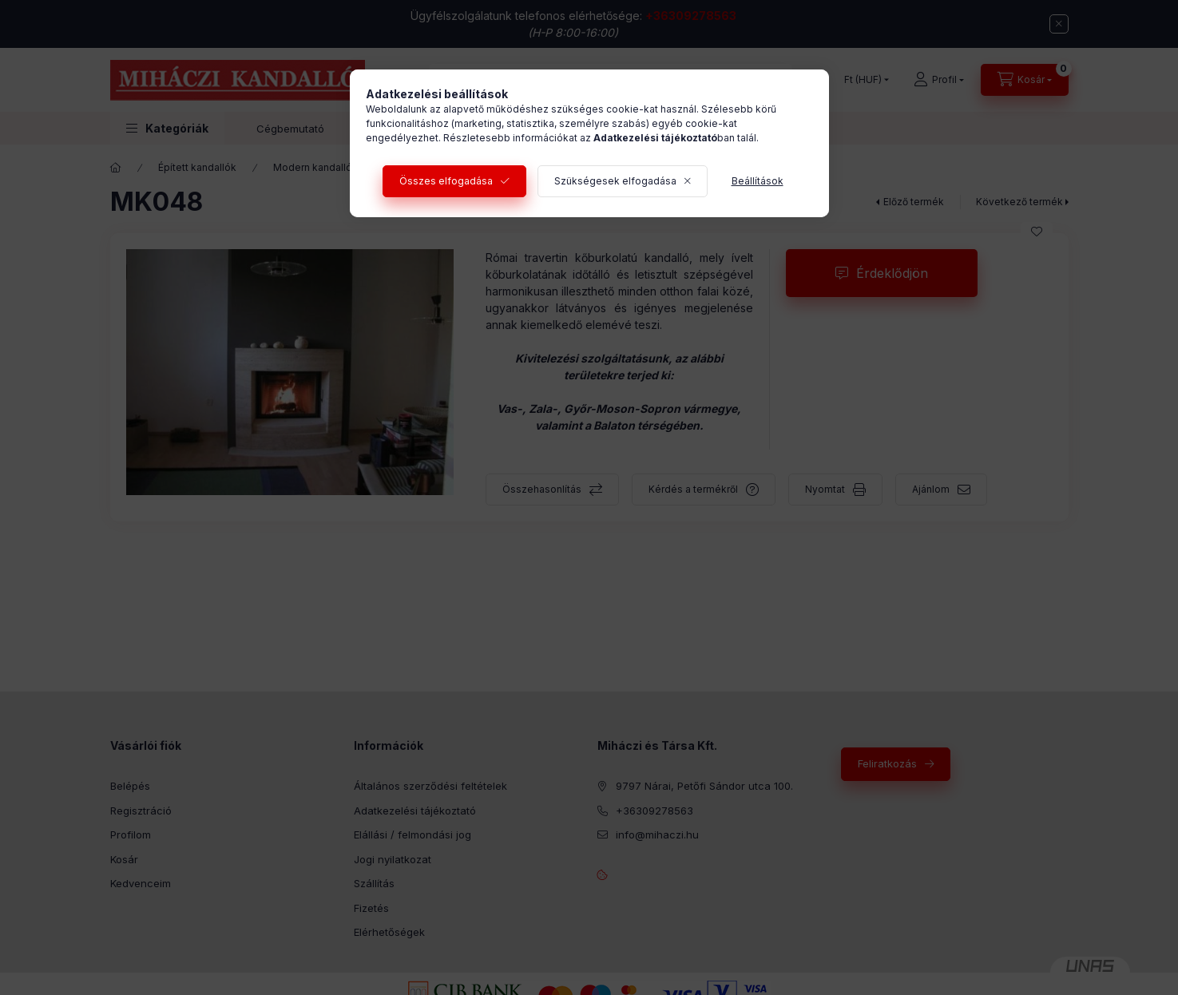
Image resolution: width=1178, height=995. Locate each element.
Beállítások (757, 181)
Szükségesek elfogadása (615, 181)
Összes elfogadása (446, 181)
